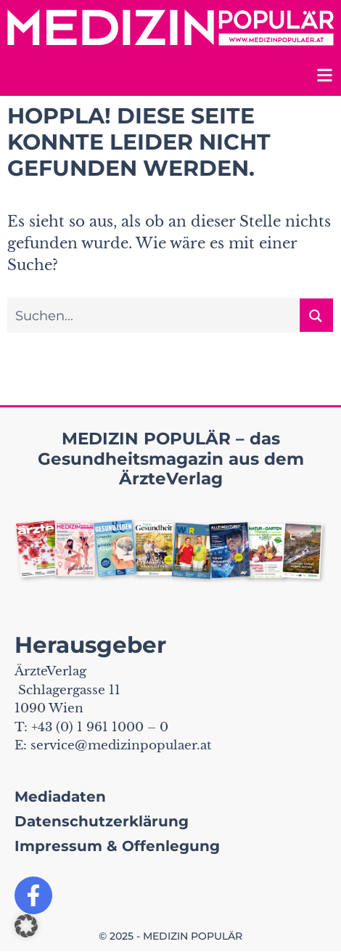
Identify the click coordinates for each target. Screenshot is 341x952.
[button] (26, 926)
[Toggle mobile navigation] (323, 77)
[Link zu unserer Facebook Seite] (33, 895)
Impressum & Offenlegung (117, 846)
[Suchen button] (316, 315)
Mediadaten (60, 796)
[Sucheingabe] (153, 315)
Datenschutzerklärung (102, 821)
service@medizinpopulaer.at (120, 745)
